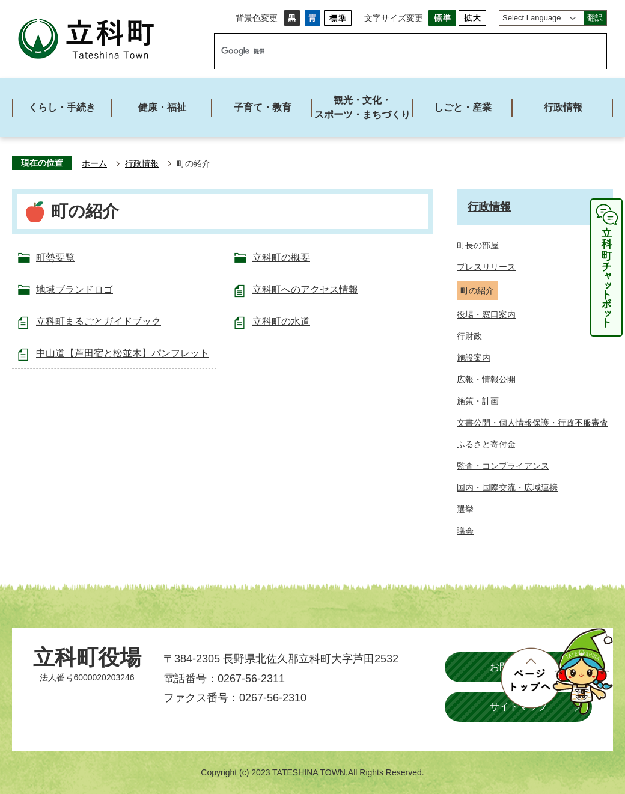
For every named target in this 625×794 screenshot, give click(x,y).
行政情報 (142, 163)
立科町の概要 (281, 257)
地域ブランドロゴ (74, 289)
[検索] (398, 51)
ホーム (94, 163)
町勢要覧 (55, 257)
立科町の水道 (281, 321)
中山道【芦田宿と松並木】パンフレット (122, 353)
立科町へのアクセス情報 (305, 289)
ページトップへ (556, 671)
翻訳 (595, 17)
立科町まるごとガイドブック (98, 321)
